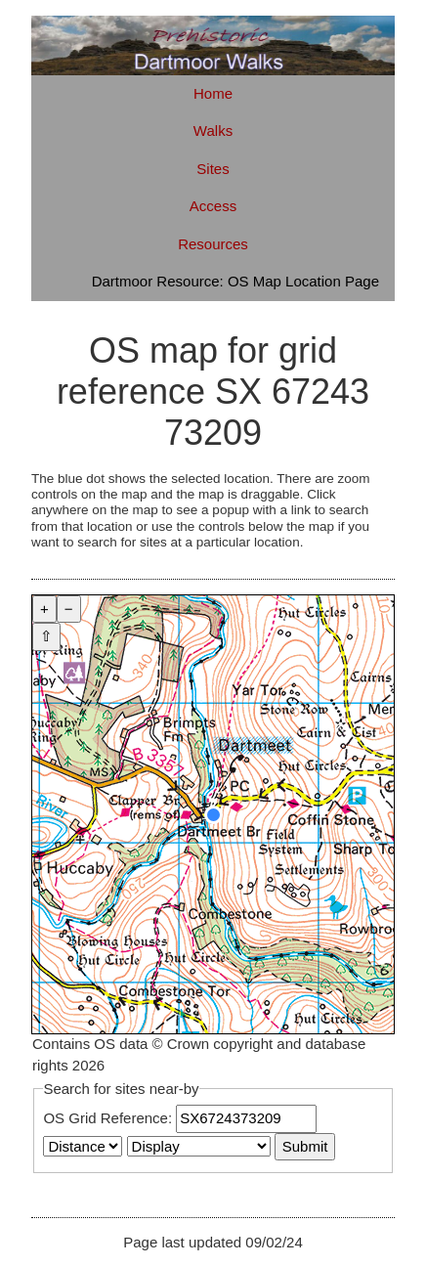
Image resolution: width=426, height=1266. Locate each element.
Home (213, 93)
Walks (213, 130)
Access (213, 205)
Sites (212, 168)
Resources (213, 244)
